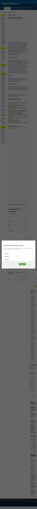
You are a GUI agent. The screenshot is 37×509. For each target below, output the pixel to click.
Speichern (29, 264)
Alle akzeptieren (22, 264)
